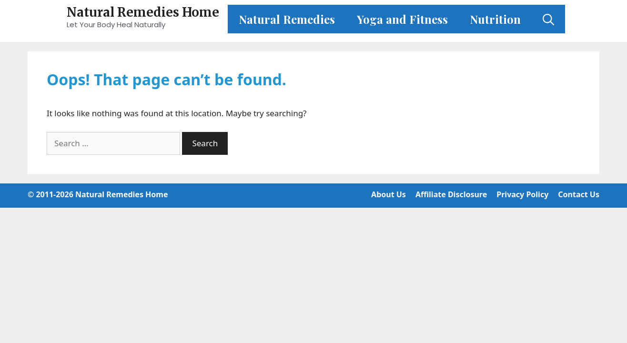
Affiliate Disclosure (451, 194)
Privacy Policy (522, 194)
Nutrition (495, 19)
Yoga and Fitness (402, 19)
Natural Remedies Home (143, 12)
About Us (388, 194)
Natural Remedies (287, 19)
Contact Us (578, 194)
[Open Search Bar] (548, 19)
